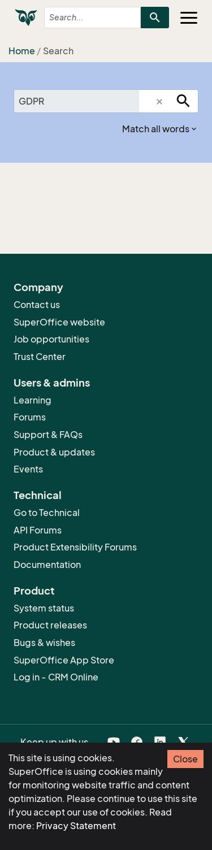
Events (28, 469)
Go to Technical (47, 512)
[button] (159, 101)
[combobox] (83, 17)
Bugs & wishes (44, 642)
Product (34, 590)
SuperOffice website (59, 322)
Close (185, 759)
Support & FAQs (48, 434)
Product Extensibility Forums (75, 547)
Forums (30, 417)
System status (44, 608)
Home (21, 51)
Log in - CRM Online (56, 677)
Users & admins (52, 382)
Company (38, 287)
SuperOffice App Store (64, 660)
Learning (32, 400)
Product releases (50, 625)
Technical (38, 495)
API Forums (38, 530)
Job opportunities (51, 339)
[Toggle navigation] (188, 17)
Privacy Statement (76, 825)
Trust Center (40, 356)
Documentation (47, 564)
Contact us (37, 304)
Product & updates (54, 452)
